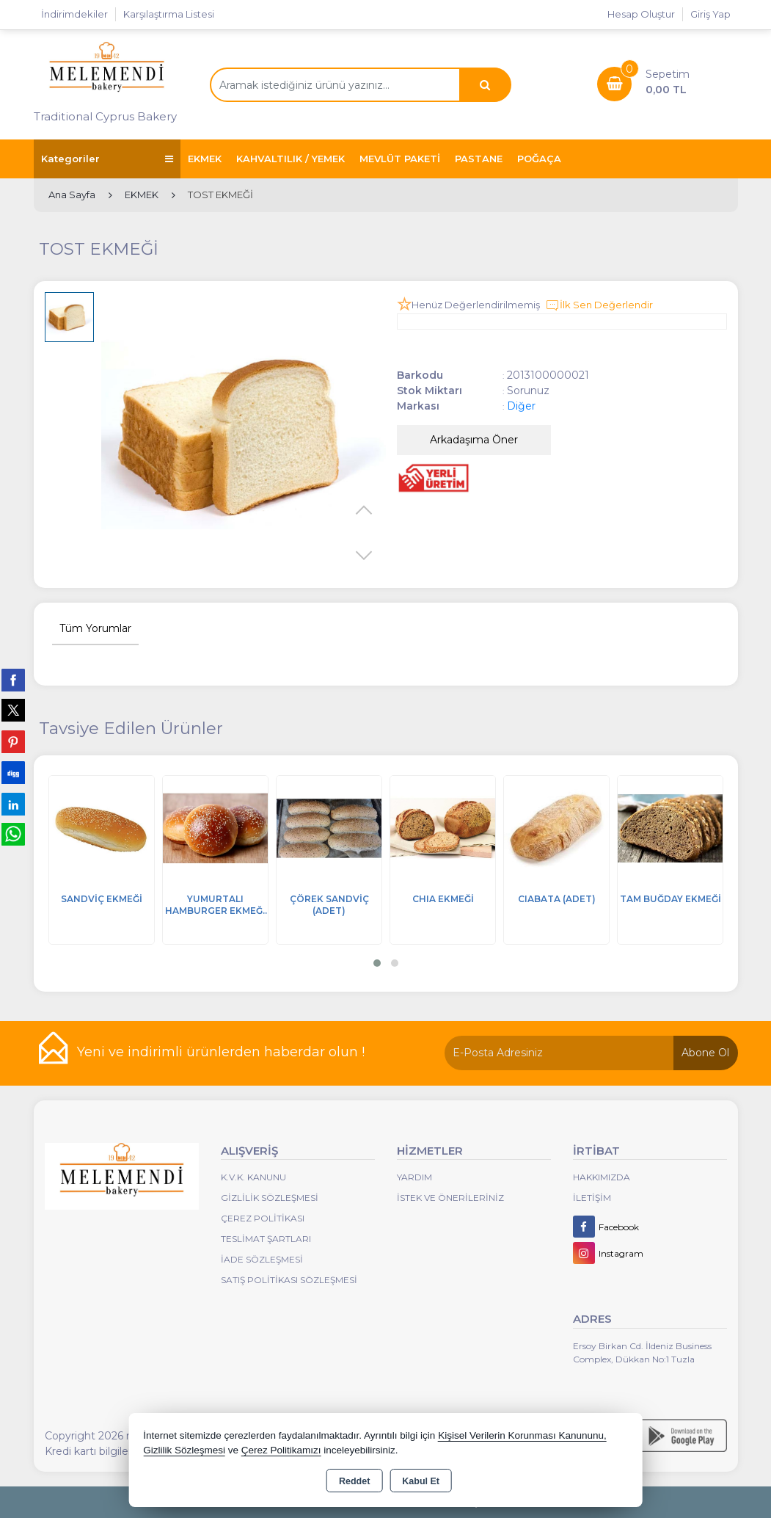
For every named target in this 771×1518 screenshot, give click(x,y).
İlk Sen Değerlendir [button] (599, 305)
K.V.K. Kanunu (253, 1177)
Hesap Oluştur (641, 14)
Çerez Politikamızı (281, 1450)
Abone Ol (705, 1052)
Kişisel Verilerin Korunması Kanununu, (522, 1435)
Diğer (521, 406)
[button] (377, 963)
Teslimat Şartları (266, 1238)
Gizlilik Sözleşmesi (269, 1197)
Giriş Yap (710, 14)
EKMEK (205, 158)
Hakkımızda (601, 1177)
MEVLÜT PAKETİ (399, 158)
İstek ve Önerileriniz (450, 1197)
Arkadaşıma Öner (474, 439)
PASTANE (479, 158)
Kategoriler (107, 158)
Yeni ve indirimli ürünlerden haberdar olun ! (221, 1052)
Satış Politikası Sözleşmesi (289, 1279)
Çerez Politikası (262, 1218)
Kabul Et (420, 1481)
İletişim (592, 1197)
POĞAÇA (539, 158)
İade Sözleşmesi (262, 1259)
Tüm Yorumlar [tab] (95, 628)
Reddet (354, 1481)
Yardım (414, 1177)
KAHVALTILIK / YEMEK (290, 158)
